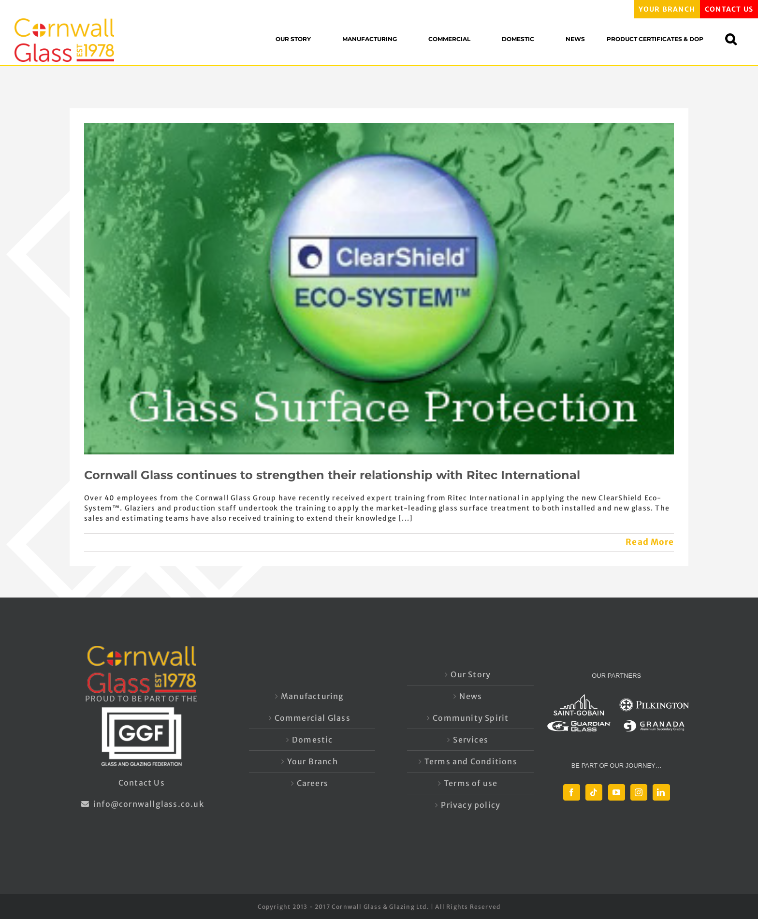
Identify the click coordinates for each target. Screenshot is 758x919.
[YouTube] (616, 792)
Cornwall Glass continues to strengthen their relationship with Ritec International (332, 475)
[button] (735, 38)
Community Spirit (471, 718)
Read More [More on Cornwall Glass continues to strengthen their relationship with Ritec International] (650, 542)
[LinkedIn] (661, 792)
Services (470, 739)
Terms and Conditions (470, 761)
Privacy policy (470, 805)
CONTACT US (729, 9)
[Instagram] (638, 792)
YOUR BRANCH (667, 9)
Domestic (312, 739)
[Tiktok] (593, 792)
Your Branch (312, 761)
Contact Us (141, 783)
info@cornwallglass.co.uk (141, 804)
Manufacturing (312, 696)
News (470, 696)
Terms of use (470, 783)
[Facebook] (571, 792)
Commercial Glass (312, 718)
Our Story (471, 674)
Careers (312, 783)
